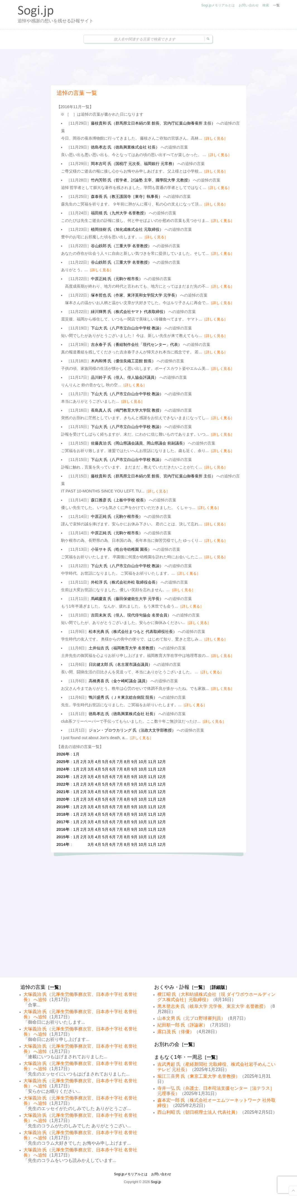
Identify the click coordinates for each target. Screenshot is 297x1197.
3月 (91, 761)
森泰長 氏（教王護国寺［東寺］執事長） (126, 196)
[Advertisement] (148, 67)
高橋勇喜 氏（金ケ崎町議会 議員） (119, 681)
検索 (265, 5)
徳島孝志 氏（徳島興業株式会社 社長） (125, 147)
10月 (143, 761)
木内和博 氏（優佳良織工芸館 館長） (123, 361)
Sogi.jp (156, 1182)
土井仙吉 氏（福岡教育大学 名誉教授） (123, 648)
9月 (134, 761)
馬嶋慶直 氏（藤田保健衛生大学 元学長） (127, 598)
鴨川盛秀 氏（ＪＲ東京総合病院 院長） (123, 697)
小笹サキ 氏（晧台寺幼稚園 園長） (121, 549)
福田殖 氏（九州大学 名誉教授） (119, 213)
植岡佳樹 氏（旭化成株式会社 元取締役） (127, 229)
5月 (105, 761)
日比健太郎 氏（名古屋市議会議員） (120, 664)
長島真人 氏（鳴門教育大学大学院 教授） (127, 410)
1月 (76, 754)
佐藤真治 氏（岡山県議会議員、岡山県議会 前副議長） (139, 443)
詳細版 (218, 987)
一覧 (276, 5)
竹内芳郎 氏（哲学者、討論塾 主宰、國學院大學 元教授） (141, 180)
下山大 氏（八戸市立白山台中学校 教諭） (127, 328)
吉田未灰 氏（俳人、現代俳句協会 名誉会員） (131, 615)
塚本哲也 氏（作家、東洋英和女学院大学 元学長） (135, 295)
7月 (120, 761)
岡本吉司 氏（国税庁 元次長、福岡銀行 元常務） (133, 163)
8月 (127, 761)
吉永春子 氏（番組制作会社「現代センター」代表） (136, 344)
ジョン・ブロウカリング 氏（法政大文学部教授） (132, 730)
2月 (84, 761)
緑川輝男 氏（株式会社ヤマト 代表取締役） (129, 311)
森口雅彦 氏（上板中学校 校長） (119, 500)
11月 (152, 761)
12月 (162, 761)
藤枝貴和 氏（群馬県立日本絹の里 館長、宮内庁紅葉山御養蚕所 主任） (153, 123)
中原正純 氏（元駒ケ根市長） (117, 278)
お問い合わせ (249, 5)
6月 (113, 761)
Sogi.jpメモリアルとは (218, 5)
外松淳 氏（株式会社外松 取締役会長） (125, 582)
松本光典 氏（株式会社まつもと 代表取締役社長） (133, 631)
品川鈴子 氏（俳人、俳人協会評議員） (124, 377)
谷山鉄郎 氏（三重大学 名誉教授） (121, 246)
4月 (98, 761)
